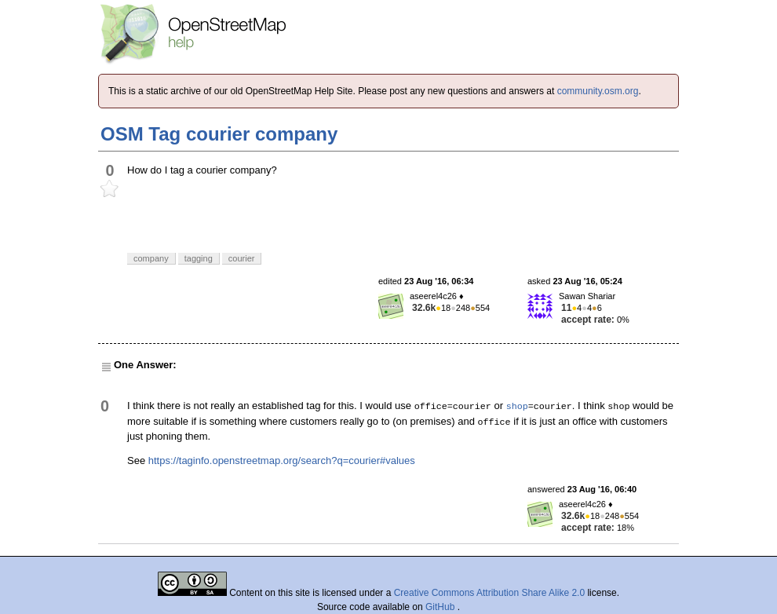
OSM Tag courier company (218, 133)
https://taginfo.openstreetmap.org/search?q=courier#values (281, 460)
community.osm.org (598, 91)
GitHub (441, 606)
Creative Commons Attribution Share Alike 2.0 (489, 592)
